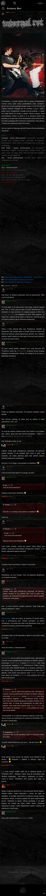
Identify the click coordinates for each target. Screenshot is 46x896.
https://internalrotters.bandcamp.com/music (18, 279)
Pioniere (7, 529)
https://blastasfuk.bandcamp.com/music (17, 282)
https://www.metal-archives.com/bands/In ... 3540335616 (24, 277)
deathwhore (8, 732)
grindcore (14, 285)
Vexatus (7, 504)
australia (7, 285)
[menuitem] (44, 880)
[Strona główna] (3, 3)
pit (6, 485)
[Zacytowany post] (12, 485)
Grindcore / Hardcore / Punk (23, 872)
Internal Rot (14, 8)
